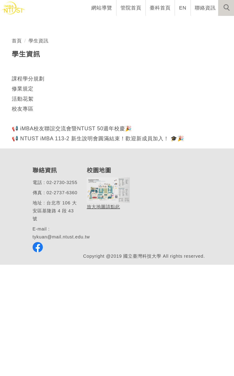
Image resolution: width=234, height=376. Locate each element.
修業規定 (23, 200)
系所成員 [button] (91, 22)
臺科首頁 (160, 7)
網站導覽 (102, 7)
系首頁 (35, 22)
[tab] (119, 118)
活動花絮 (23, 210)
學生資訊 (39, 152)
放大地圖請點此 (103, 318)
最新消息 (219, 22)
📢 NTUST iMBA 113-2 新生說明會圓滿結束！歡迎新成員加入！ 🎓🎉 (97, 250)
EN (182, 7)
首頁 (17, 152)
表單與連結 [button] (187, 22)
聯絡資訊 (205, 7)
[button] (226, 8)
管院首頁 (131, 7)
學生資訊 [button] (155, 22)
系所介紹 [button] (62, 22)
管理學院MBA (41, 108)
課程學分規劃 (28, 190)
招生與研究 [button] (123, 22)
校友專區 (23, 220)
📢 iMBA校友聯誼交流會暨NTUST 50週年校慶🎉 (71, 240)
